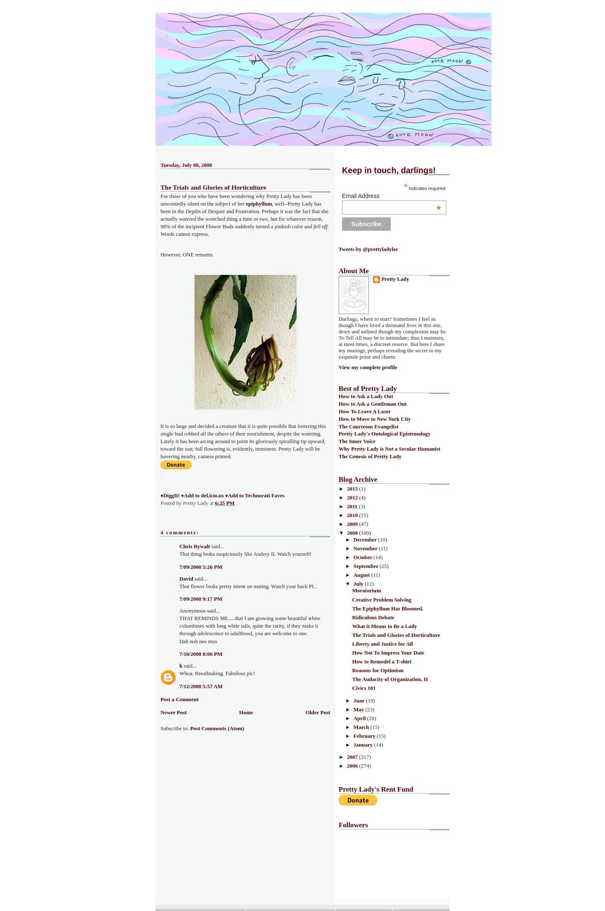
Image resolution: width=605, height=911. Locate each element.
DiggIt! (171, 496)
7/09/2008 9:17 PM (200, 599)
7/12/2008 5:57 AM (201, 686)
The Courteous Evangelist (368, 427)
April (360, 718)
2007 (353, 757)
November (366, 549)
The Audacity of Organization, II (390, 679)
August (362, 575)
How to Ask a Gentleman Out (373, 404)
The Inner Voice (357, 441)
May (359, 710)
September (366, 566)
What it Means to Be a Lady (384, 626)
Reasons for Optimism (378, 670)
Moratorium (366, 591)
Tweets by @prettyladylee (368, 249)
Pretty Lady (395, 279)
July (359, 584)
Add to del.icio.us (204, 496)
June (359, 701)
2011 (353, 507)
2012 (353, 498)
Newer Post (173, 713)
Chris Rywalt (194, 546)
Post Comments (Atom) (217, 728)
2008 (353, 533)
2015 (353, 489)
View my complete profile (368, 367)
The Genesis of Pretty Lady (370, 456)
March (361, 727)
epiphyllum (259, 204)
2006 (353, 766)
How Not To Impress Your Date (388, 653)
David (186, 579)
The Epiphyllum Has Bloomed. (387, 609)
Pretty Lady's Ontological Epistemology (385, 434)
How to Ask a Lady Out (366, 396)
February (364, 736)
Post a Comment (179, 699)
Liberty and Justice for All (382, 644)
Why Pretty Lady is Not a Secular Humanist (389, 449)
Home (246, 713)
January (363, 745)
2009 (353, 524)
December (365, 540)
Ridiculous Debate (373, 618)
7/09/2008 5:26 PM (200, 567)
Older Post (317, 713)
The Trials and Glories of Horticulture (213, 187)
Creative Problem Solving (381, 600)
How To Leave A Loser (365, 412)
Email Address (391, 196)
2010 (353, 515)
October (363, 557)
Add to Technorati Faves (256, 496)
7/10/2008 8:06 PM (200, 654)
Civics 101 (364, 688)
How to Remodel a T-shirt (381, 662)
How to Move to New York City (375, 419)
